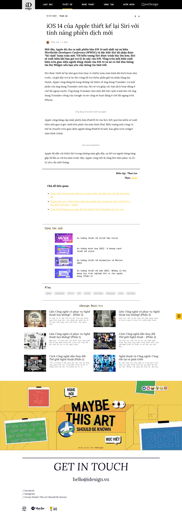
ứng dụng (110, 292)
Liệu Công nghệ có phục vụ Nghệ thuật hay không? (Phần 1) (69, 335)
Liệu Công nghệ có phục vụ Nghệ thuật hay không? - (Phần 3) (69, 312)
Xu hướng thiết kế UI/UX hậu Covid (97, 237)
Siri (79, 292)
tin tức (87, 292)
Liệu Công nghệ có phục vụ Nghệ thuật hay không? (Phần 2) (139, 312)
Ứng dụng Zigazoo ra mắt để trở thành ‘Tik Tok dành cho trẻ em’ (87, 208)
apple (48, 292)
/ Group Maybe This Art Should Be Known (44, 496)
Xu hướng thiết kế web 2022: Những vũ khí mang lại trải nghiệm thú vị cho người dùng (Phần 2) (101, 273)
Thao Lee (55, 42)
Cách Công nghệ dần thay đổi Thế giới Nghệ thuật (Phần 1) (67, 357)
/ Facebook (28, 490)
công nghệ (59, 292)
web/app (130, 292)
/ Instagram (28, 493)
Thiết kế (63, 16)
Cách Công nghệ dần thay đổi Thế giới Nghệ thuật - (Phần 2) (137, 335)
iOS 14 (70, 292)
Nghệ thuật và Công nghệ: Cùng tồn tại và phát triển (138, 357)
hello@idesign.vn (91, 479)
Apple (134, 177)
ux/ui (121, 292)
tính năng (98, 292)
